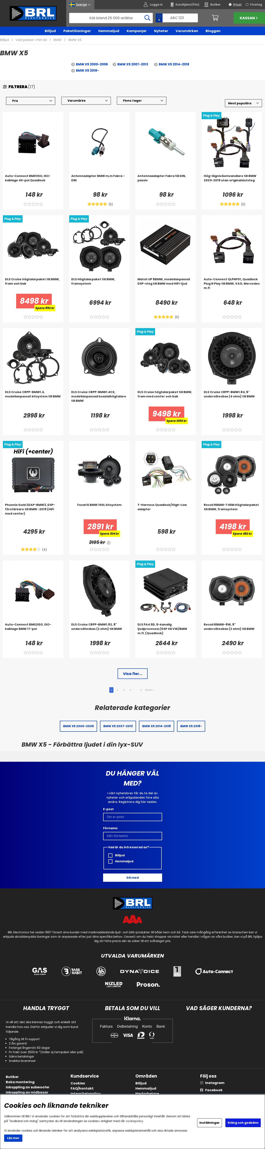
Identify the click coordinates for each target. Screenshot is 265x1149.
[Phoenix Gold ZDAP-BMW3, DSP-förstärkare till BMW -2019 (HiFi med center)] (33, 511)
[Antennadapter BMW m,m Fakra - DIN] (99, 182)
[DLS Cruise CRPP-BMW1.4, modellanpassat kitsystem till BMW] (33, 398)
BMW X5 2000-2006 (92, 64)
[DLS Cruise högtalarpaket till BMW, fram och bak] (33, 285)
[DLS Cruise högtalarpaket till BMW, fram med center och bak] (165, 398)
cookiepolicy (134, 1121)
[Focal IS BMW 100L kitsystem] (99, 511)
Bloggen (213, 31)
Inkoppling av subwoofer (27, 1087)
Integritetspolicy (86, 1093)
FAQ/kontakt (82, 1088)
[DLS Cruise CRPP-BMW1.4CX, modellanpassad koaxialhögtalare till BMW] (99, 398)
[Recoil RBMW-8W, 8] (232, 631)
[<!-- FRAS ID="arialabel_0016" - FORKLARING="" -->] (108, 542)
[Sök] (111, 18)
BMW (57, 40)
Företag (256, 4)
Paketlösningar (77, 31)
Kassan (249, 17)
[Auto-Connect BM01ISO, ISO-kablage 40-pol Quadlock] (33, 182)
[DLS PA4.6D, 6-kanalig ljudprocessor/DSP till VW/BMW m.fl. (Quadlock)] (165, 631)
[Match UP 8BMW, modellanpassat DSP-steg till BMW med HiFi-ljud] (165, 285)
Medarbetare (147, 1093)
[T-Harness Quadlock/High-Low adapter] (165, 511)
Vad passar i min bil (31, 40)
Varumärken (187, 31)
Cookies (78, 1083)
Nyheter (161, 31)
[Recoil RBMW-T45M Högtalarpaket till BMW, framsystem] (232, 511)
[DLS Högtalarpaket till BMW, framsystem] (99, 285)
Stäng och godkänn (243, 1123)
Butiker (12, 1076)
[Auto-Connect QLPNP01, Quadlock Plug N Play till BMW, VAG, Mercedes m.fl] (232, 285)
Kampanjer (137, 31)
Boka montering (20, 1082)
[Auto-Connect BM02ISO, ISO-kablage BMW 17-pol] (33, 631)
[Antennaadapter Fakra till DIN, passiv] (165, 182)
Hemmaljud (108, 31)
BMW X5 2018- (87, 71)
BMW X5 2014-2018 (174, 64)
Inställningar (209, 1123)
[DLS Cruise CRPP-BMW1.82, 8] (99, 631)
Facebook (214, 1090)
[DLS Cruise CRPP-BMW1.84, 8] (232, 398)
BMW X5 (75, 40)
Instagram (214, 1082)
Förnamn (110, 828)
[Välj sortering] (243, 103)
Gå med (132, 878)
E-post (108, 809)
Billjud (50, 31)
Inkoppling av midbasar (27, 1092)
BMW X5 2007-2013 (132, 64)
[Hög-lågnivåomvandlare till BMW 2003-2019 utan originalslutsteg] (232, 182)
